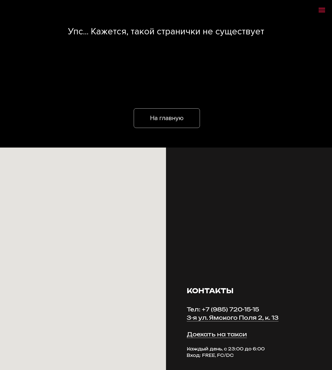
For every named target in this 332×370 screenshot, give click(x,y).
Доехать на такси (217, 334)
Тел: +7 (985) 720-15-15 (223, 309)
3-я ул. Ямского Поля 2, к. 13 (233, 317)
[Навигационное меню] (322, 10)
